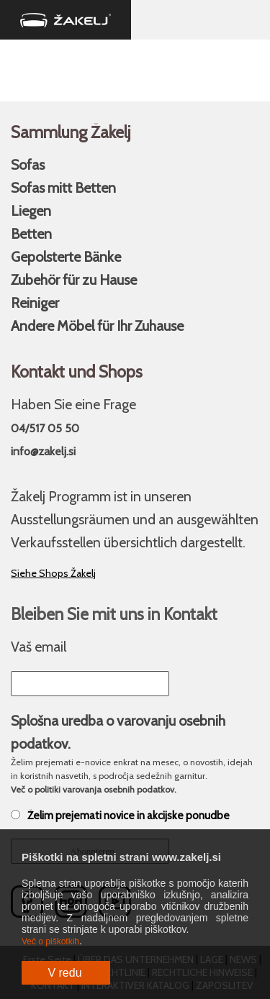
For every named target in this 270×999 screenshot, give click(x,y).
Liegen (31, 210)
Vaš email (38, 646)
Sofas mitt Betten (63, 187)
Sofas (28, 164)
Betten (31, 233)
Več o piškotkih (50, 941)
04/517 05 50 (45, 428)
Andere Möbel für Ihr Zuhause (97, 325)
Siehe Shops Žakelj (53, 573)
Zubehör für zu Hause (74, 279)
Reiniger (35, 302)
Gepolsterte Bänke (66, 256)
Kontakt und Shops (77, 372)
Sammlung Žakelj (71, 132)
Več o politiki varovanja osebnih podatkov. (93, 789)
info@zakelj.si (43, 451)
